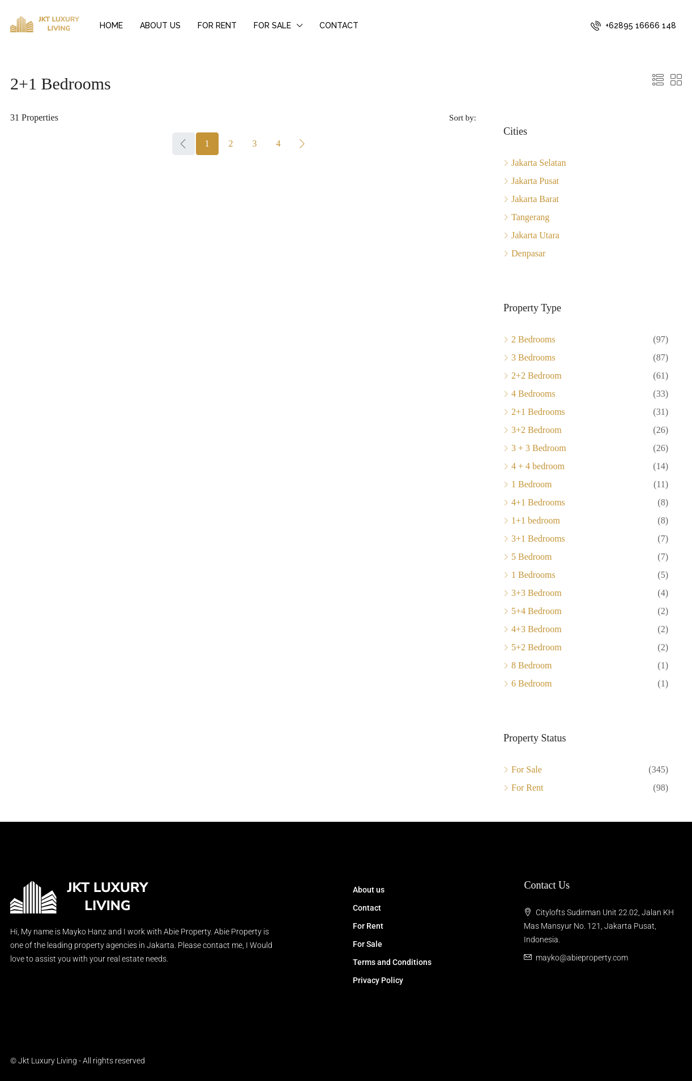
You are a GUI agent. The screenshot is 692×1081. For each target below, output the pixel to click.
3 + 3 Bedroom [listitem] (534, 448)
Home (111, 25)
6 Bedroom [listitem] (527, 683)
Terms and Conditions (392, 962)
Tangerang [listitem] (526, 217)
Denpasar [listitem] (524, 253)
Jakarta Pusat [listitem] (531, 181)
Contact (338, 25)
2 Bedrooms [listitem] (529, 339)
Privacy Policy (378, 980)
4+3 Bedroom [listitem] (532, 629)
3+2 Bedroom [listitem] (532, 430)
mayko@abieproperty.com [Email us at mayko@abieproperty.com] (582, 957)
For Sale (272, 25)
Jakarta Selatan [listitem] (534, 163)
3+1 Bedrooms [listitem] (534, 538)
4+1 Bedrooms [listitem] (534, 502)
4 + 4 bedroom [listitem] (534, 466)
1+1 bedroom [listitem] (531, 520)
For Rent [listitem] (523, 787)
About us (160, 25)
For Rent (217, 25)
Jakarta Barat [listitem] (531, 199)
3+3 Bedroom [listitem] (532, 593)
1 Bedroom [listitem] (527, 484)
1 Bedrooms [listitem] (529, 575)
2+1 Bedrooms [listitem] (534, 412)
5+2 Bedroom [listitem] (532, 647)
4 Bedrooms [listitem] (529, 393)
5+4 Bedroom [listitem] (532, 611)
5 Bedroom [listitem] (527, 556)
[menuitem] (633, 25)
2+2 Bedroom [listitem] (532, 375)
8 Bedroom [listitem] (527, 665)
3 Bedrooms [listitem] (529, 357)
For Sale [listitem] (522, 769)
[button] (658, 80)
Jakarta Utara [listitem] (531, 235)
